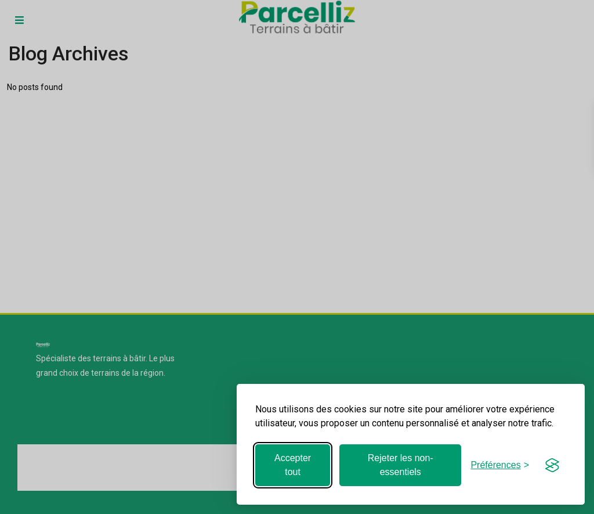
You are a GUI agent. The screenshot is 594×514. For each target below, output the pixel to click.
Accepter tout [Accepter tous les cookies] (292, 465)
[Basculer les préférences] (499, 465)
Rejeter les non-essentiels (400, 465)
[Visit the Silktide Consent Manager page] (552, 465)
